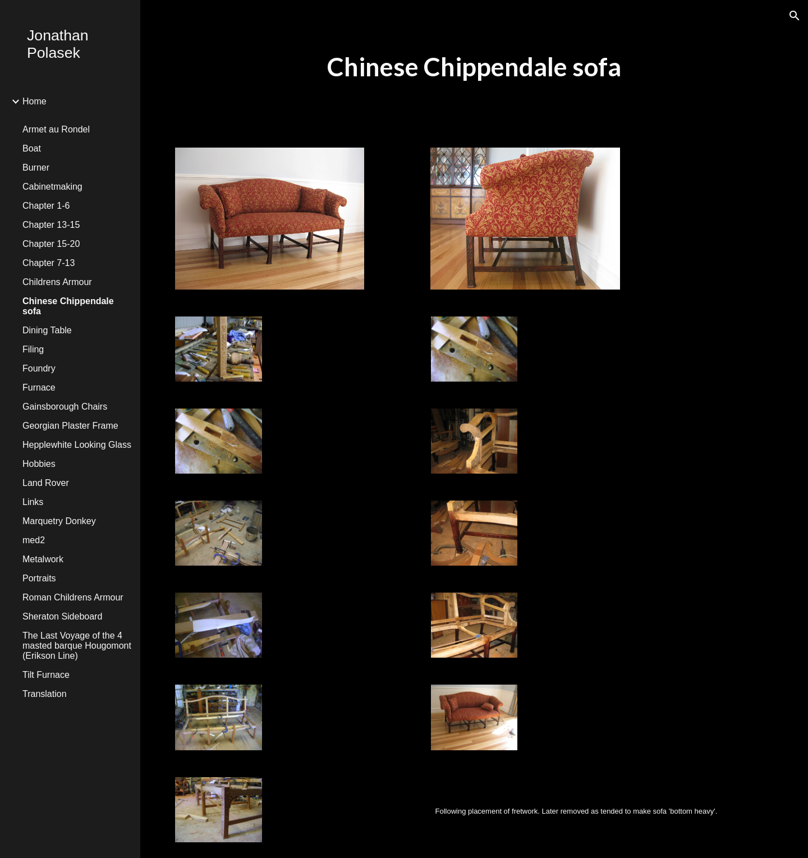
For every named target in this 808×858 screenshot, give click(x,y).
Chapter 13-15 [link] (51, 225)
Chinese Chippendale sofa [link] (68, 306)
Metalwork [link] (42, 559)
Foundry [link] (39, 368)
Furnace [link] (39, 387)
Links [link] (32, 502)
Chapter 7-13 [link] (48, 263)
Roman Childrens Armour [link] (72, 597)
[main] (474, 67)
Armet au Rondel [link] (56, 129)
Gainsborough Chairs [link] (64, 406)
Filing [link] (33, 349)
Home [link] (34, 101)
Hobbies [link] (39, 464)
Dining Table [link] (47, 330)
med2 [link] (33, 540)
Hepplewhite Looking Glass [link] (76, 444)
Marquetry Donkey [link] (59, 521)
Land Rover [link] (45, 483)
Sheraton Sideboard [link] (62, 616)
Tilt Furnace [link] (46, 675)
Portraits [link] (39, 578)
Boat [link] (31, 148)
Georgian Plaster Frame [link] (70, 425)
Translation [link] (44, 694)
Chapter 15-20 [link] (51, 244)
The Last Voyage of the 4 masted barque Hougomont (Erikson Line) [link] (76, 645)
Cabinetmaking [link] (52, 186)
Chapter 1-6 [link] (46, 205)
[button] (794, 15)
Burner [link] (35, 167)
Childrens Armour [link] (57, 282)
